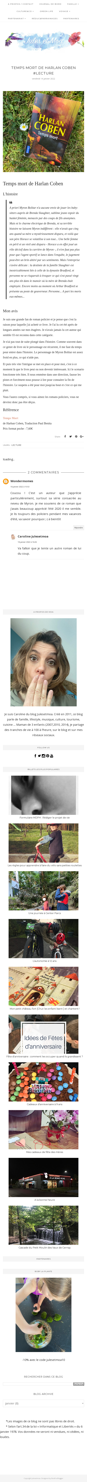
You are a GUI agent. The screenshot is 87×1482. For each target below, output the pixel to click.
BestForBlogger (57, 1478)
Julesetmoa (36, 1478)
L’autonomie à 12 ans (44, 961)
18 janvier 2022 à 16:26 (27, 542)
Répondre (78, 527)
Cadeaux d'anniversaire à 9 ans (44, 1104)
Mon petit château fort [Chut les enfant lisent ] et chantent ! (45, 1008)
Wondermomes (21, 481)
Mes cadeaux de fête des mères (44, 1152)
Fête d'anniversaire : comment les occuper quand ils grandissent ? (44, 1056)
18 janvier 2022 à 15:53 (19, 486)
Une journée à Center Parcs (44, 913)
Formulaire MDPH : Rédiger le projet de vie (45, 817)
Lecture (16, 445)
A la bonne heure (44, 1200)
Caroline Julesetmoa (33, 536)
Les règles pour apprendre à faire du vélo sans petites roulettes (45, 865)
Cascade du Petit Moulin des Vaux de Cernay (45, 1247)
